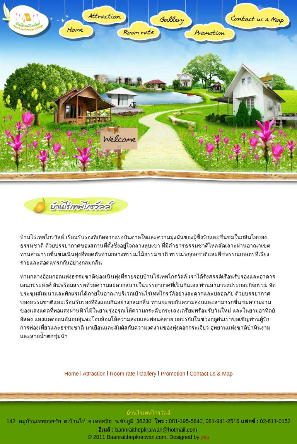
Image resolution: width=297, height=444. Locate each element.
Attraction (94, 374)
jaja (205, 437)
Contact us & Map (210, 374)
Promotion (173, 374)
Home (72, 374)
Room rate (122, 374)
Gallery (147, 374)
